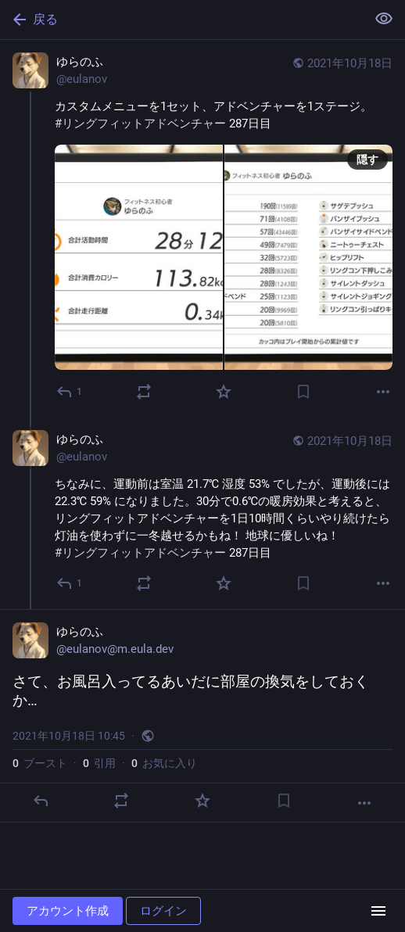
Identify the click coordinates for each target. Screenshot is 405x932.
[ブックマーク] (303, 391)
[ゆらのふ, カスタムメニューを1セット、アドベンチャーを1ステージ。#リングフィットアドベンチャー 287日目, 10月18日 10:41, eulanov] (202, 229)
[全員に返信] (70, 583)
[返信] (70, 391)
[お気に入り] (223, 391)
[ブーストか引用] (143, 391)
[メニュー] (378, 911)
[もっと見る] (383, 391)
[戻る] (181, 19)
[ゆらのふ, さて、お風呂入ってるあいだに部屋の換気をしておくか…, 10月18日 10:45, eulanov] (202, 716)
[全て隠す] (384, 19)
